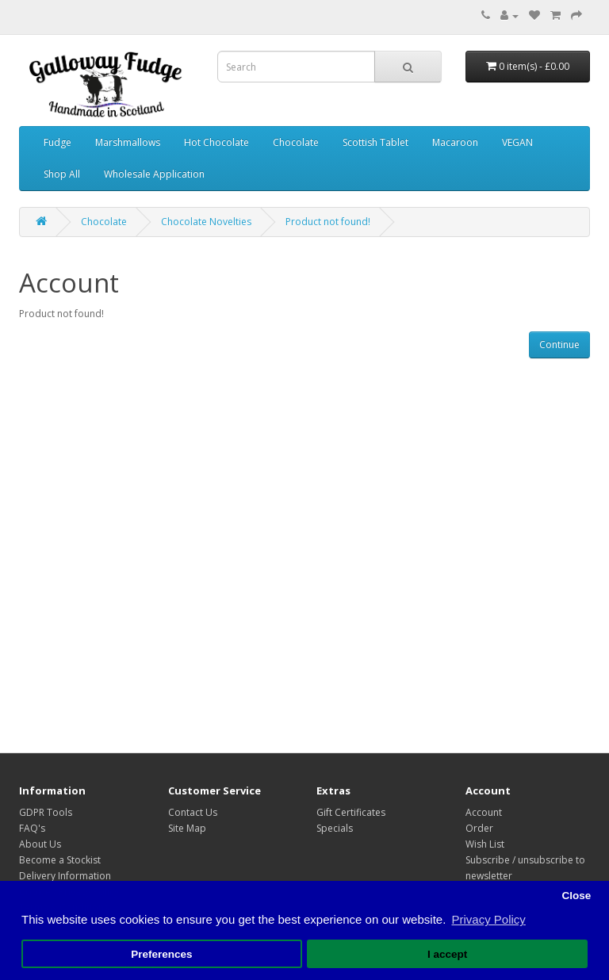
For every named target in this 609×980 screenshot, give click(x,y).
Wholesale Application (154, 174)
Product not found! (327, 221)
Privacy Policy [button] (488, 919)
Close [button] (576, 896)
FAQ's (32, 828)
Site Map (187, 828)
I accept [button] (447, 954)
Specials (334, 828)
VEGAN (517, 142)
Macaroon (455, 142)
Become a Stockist (60, 860)
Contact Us (192, 812)
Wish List (484, 844)
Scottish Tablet (375, 142)
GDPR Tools (45, 812)
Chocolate (296, 142)
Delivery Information (65, 875)
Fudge (57, 142)
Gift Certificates (350, 812)
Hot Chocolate (216, 142)
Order (479, 828)
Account (483, 812)
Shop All (62, 174)
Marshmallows (127, 142)
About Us (40, 844)
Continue (559, 344)
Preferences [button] (161, 954)
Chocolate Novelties (206, 221)
